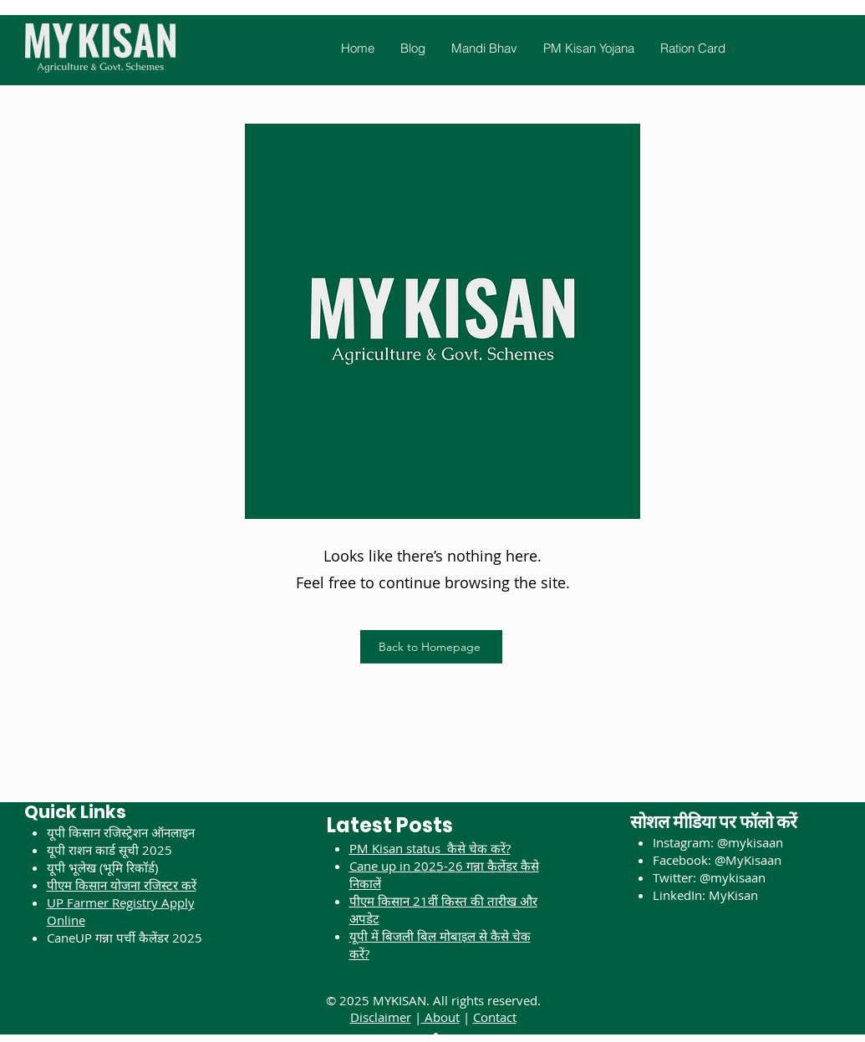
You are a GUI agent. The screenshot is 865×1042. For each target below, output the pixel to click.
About (440, 1017)
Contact (494, 1017)
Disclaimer (380, 1017)
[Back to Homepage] (431, 646)
